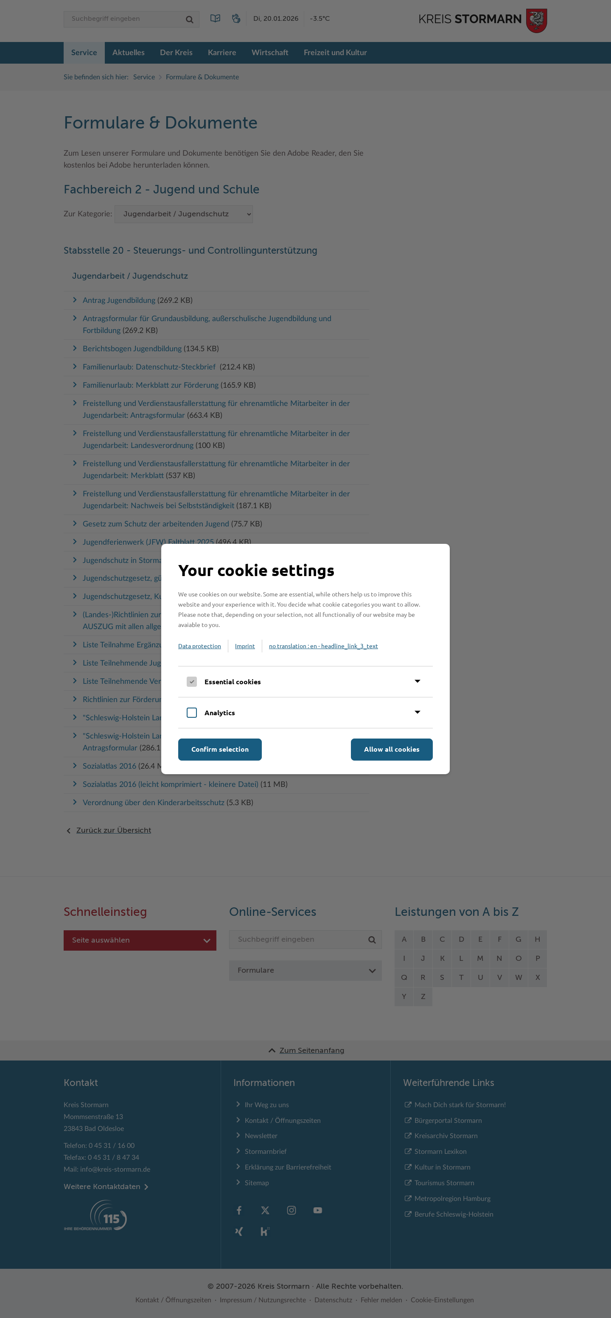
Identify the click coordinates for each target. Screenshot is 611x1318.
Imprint (245, 645)
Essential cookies (233, 681)
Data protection (199, 645)
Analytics (220, 712)
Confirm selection (220, 748)
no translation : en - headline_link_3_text (323, 645)
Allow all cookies (392, 748)
